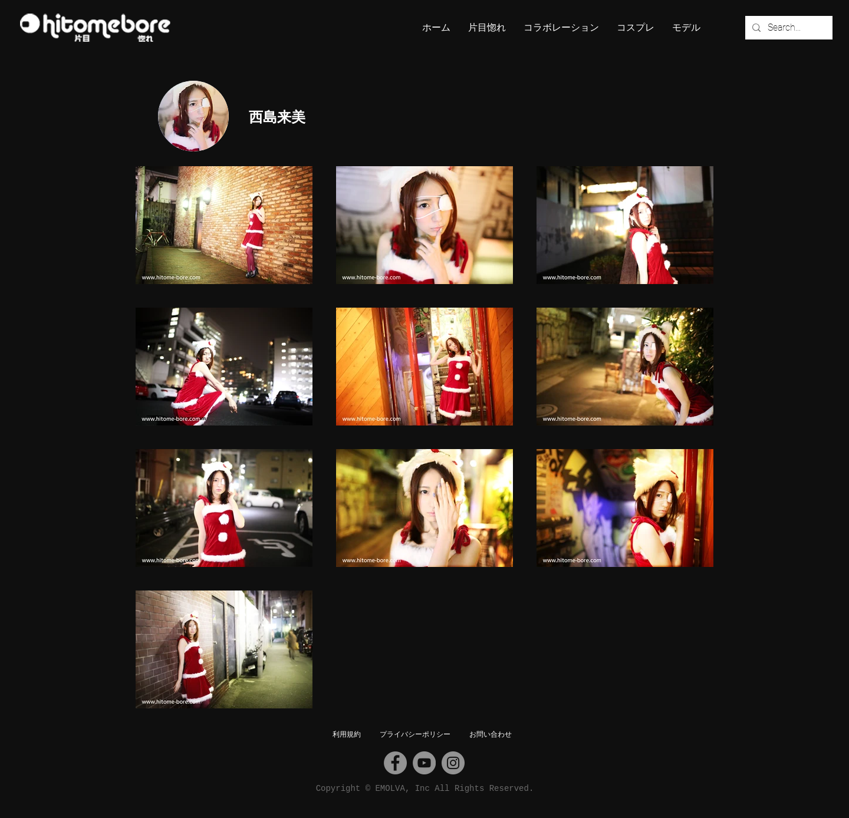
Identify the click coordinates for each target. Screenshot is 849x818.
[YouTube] (424, 762)
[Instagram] (453, 762)
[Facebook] (395, 762)
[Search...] (788, 27)
